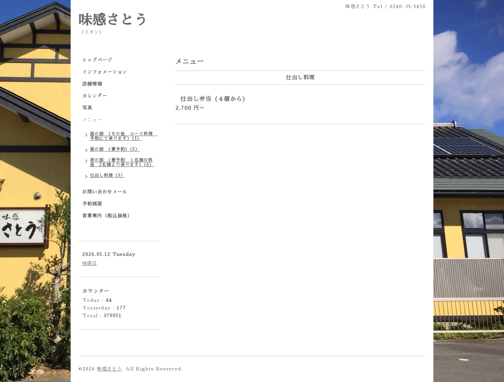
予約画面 (92, 204)
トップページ (97, 60)
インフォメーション (104, 72)
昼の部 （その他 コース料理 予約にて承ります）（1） (123, 136)
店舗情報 (92, 84)
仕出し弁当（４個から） (215, 99)
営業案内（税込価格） (107, 216)
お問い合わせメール (104, 192)
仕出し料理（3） (107, 175)
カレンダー (94, 96)
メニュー (92, 120)
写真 (87, 108)
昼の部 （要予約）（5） (115, 149)
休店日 (89, 263)
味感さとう (113, 20)
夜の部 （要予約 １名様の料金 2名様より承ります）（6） (122, 162)
